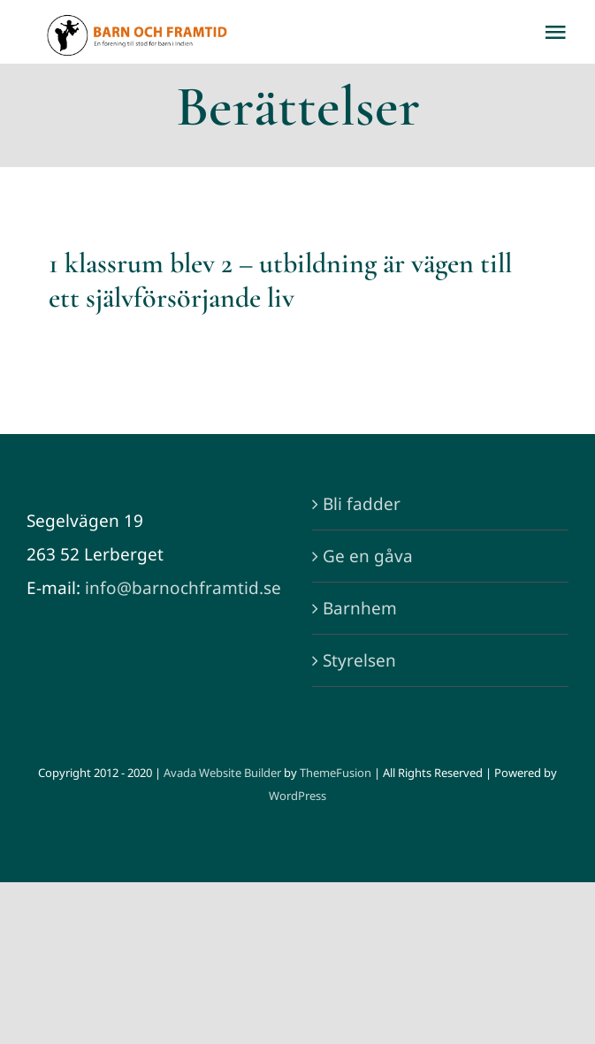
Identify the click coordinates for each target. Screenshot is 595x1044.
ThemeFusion (335, 773)
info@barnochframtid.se (183, 587)
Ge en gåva (368, 556)
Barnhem (360, 608)
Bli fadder (361, 503)
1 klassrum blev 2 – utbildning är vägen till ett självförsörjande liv (280, 280)
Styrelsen (359, 660)
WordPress (297, 796)
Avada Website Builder (222, 773)
